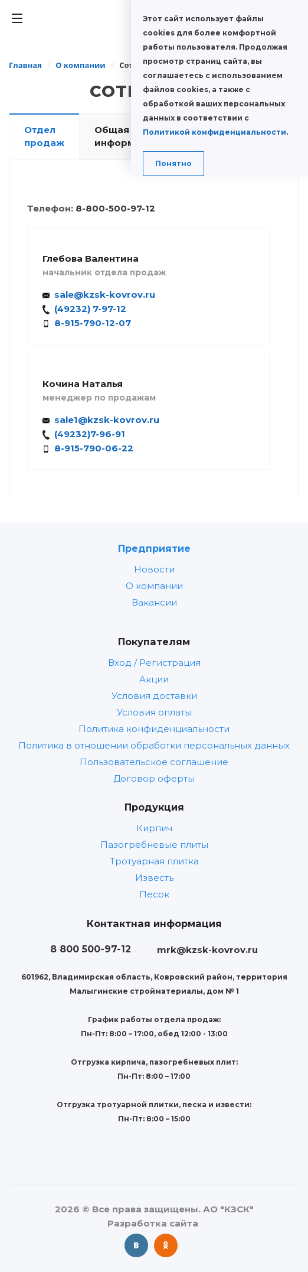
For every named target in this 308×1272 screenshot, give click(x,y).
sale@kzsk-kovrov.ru (104, 294)
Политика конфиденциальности (154, 728)
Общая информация (126, 136)
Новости (154, 569)
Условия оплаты (154, 712)
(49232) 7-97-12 (90, 308)
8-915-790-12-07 (92, 322)
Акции (154, 679)
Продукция (154, 807)
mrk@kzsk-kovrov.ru (207, 949)
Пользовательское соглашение (154, 761)
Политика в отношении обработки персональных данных (154, 745)
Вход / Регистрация (154, 662)
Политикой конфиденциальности (214, 132)
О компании (154, 585)
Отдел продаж (44, 136)
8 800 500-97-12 (90, 949)
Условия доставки (154, 695)
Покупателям (154, 642)
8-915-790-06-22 (93, 448)
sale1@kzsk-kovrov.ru (106, 419)
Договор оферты (154, 778)
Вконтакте (136, 1245)
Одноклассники (166, 1245)
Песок (154, 894)
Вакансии (154, 602)
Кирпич (154, 828)
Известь (154, 877)
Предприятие (154, 548)
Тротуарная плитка (154, 861)
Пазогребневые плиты (154, 844)
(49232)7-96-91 (89, 434)
